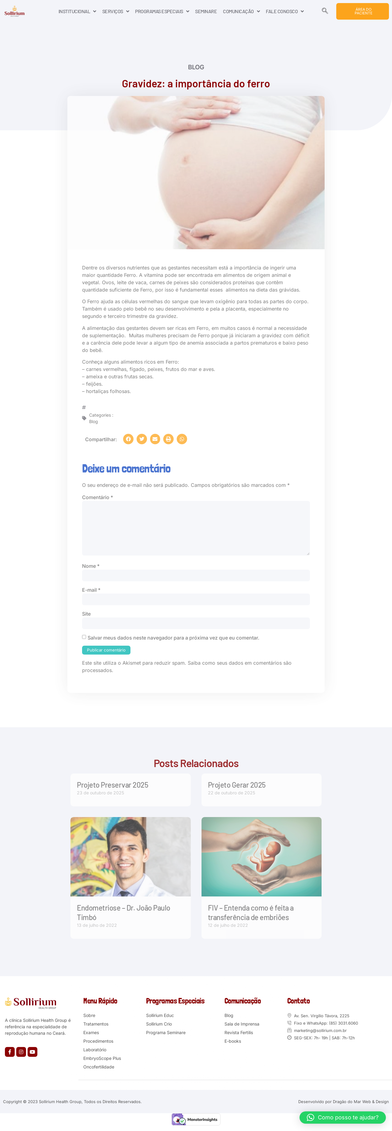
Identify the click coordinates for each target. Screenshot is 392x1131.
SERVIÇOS (115, 11)
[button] (128, 439)
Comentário (97, 497)
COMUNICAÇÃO (241, 11)
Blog (196, 68)
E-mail (91, 593)
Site (86, 617)
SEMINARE (206, 11)
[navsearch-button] (325, 11)
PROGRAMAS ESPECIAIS (162, 11)
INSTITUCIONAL (77, 11)
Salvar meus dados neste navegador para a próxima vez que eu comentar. (173, 641)
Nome (91, 568)
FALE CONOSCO (285, 11)
